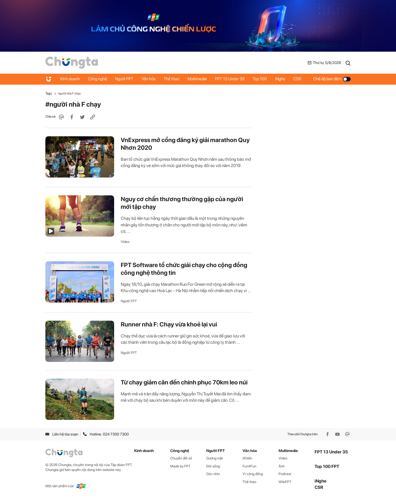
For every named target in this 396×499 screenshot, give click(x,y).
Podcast (285, 474)
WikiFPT (285, 482)
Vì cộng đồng (253, 474)
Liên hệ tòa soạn (61, 434)
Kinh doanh (70, 78)
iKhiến (247, 458)
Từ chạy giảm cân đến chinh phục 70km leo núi (184, 382)
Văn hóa (149, 78)
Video (125, 242)
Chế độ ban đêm (332, 78)
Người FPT (124, 78)
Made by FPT (180, 466)
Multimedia (197, 78)
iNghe (281, 78)
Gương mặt (214, 458)
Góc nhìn (213, 474)
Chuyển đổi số (181, 458)
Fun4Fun (249, 466)
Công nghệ (97, 78)
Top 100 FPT (327, 466)
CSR (298, 78)
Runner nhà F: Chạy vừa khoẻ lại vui (169, 324)
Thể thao (172, 78)
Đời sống (213, 466)
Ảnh (282, 466)
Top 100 (261, 78)
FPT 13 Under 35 (230, 78)
